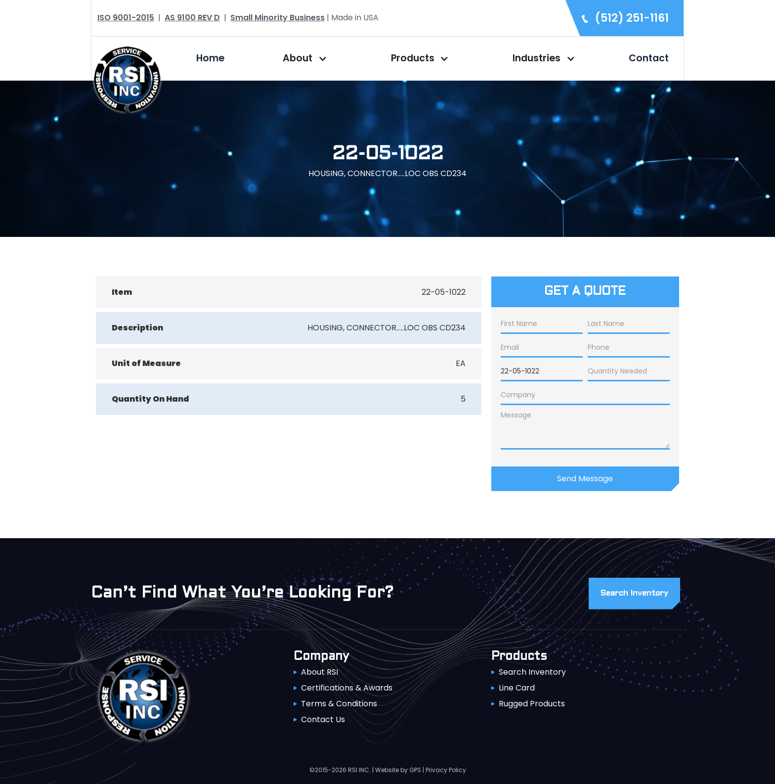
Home (210, 58)
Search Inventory (532, 672)
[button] (302, 58)
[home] (127, 78)
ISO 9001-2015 (125, 17)
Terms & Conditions (339, 703)
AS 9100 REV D (192, 17)
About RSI (319, 672)
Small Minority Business (277, 17)
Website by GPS (398, 770)
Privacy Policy (446, 770)
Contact (649, 58)
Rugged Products (532, 703)
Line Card (517, 687)
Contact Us (323, 719)
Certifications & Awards (346, 687)
